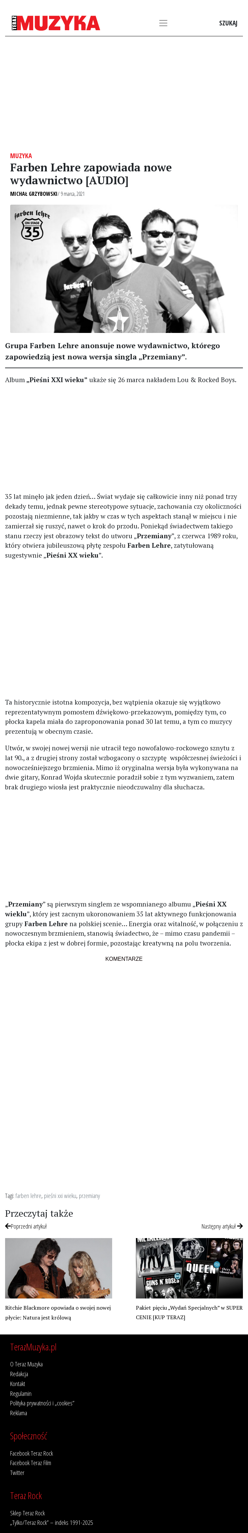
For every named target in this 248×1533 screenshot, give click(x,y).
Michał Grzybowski (34, 194)
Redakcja (19, 1373)
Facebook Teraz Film (30, 1462)
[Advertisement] (124, 94)
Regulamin (21, 1393)
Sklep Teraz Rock (27, 1512)
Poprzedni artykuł (26, 1226)
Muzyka (21, 155)
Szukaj (228, 22)
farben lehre (28, 1195)
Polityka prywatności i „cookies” (42, 1402)
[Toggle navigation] (163, 23)
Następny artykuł (222, 1226)
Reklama (18, 1412)
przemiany (89, 1195)
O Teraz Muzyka (26, 1363)
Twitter (17, 1472)
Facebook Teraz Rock (31, 1453)
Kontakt (17, 1383)
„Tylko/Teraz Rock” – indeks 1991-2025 (51, 1522)
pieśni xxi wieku (60, 1195)
